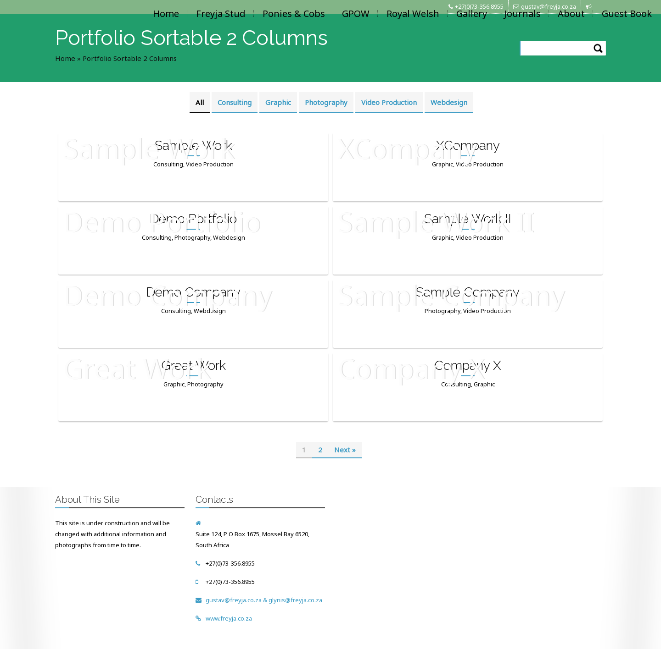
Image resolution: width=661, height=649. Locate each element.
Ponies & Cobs (294, 13)
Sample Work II (467, 218)
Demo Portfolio (193, 218)
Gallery (471, 13)
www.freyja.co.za (229, 618)
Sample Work (193, 145)
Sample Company (468, 292)
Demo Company (193, 292)
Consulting (235, 102)
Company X (467, 365)
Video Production (389, 102)
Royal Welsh (413, 13)
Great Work (193, 365)
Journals (522, 13)
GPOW (356, 13)
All (200, 102)
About (571, 13)
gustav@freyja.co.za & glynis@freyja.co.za (264, 600)
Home (166, 13)
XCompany (468, 145)
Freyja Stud (221, 13)
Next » (345, 449)
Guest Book (627, 13)
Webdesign (449, 102)
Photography (326, 102)
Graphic (278, 102)
